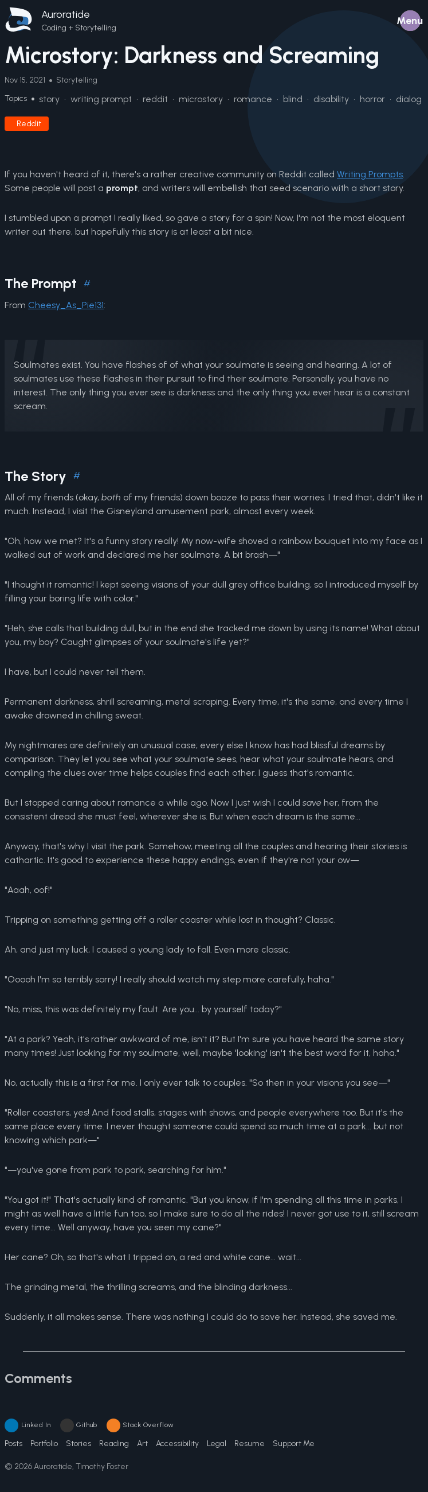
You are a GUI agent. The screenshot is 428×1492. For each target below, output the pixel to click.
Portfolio (44, 1443)
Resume (249, 1443)
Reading (114, 1443)
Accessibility (177, 1443)
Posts (13, 1443)
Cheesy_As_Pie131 (66, 305)
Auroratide (65, 14)
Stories (78, 1443)
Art (142, 1443)
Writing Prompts (370, 174)
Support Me (294, 1443)
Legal (216, 1443)
